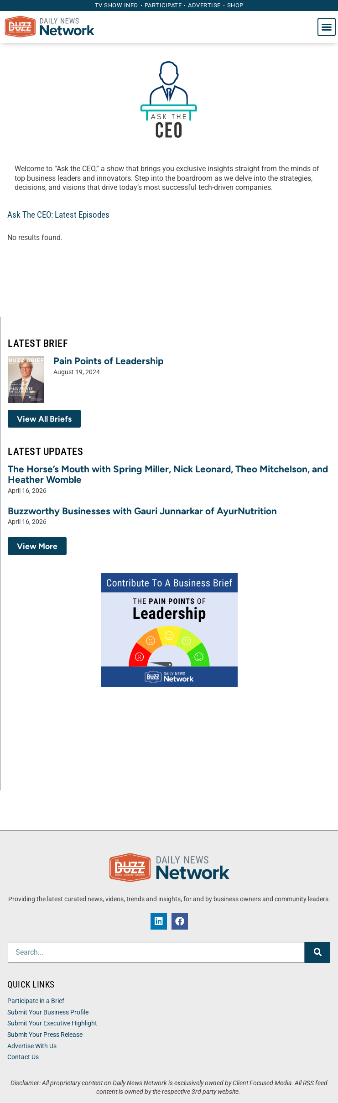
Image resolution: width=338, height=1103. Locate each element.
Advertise (204, 5)
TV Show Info (116, 5)
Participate (163, 5)
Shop (235, 5)
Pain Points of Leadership (108, 360)
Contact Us (23, 1057)
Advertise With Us (32, 1046)
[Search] (317, 952)
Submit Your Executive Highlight (52, 1023)
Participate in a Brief (35, 1001)
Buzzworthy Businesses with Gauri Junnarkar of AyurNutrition (142, 511)
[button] (326, 27)
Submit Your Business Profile (47, 1012)
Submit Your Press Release (45, 1035)
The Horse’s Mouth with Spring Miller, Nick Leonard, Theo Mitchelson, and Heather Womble (168, 474)
